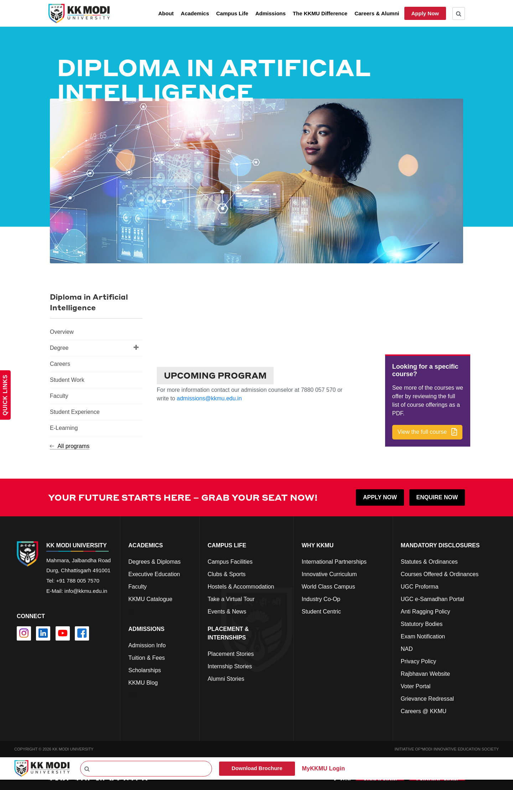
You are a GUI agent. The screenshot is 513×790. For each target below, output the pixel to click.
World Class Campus (328, 586)
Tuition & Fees (146, 657)
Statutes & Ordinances (429, 561)
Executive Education (154, 573)
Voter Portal (416, 686)
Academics (195, 13)
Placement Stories (231, 653)
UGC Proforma (420, 586)
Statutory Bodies (421, 623)
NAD (407, 648)
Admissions (270, 13)
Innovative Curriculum (329, 573)
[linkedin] (43, 633)
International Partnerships (334, 561)
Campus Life (232, 13)
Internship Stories (230, 666)
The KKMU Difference (320, 13)
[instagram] (24, 633)
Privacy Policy (418, 661)
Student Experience (75, 412)
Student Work (67, 380)
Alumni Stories (226, 678)
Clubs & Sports (227, 573)
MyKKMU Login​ (323, 768)
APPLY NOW (380, 497)
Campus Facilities (230, 561)
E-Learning (64, 428)
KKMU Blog (143, 682)
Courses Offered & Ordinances (439, 573)
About (165, 13)
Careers (60, 364)
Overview (62, 332)
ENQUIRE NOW (437, 497)
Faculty (59, 396)
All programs (69, 446)
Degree (94, 347)
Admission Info (147, 645)
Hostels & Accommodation (241, 586)
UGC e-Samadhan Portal (432, 598)
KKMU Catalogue (150, 598)
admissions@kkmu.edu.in (209, 398)
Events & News (227, 611)
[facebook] (82, 633)
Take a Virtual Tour (231, 598)
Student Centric (321, 611)
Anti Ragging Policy (425, 611)
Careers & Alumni (376, 13)
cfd (132, 694)
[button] (427, 432)
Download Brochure (257, 768)
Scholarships (144, 670)
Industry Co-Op (321, 598)
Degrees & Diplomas (154, 561)
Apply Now (425, 13)
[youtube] (63, 633)
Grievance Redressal (427, 698)
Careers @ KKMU (423, 710)
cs (131, 611)
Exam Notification (423, 636)
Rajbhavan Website (425, 673)
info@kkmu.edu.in (85, 591)
